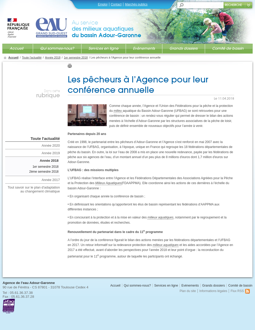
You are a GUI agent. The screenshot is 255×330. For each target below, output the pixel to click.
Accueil (16, 48)
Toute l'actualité (31, 57)
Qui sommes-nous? (57, 48)
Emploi (102, 4)
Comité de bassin (228, 48)
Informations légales (213, 291)
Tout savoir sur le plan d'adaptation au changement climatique (34, 189)
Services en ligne (103, 48)
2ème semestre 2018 (44, 171)
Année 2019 (51, 153)
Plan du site (188, 291)
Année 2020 (51, 145)
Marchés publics (136, 4)
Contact (116, 4)
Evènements (144, 48)
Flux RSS (240, 291)
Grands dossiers (183, 48)
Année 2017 (51, 180)
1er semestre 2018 (76, 57)
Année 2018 (52, 57)
